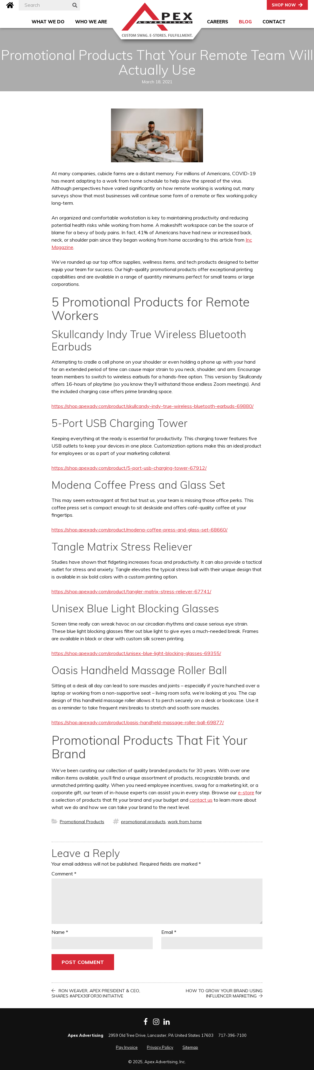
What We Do (48, 22)
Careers (217, 22)
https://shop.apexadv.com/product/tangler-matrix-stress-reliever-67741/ (131, 591)
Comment (64, 874)
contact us (201, 800)
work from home (185, 821)
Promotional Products (82, 821)
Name (60, 932)
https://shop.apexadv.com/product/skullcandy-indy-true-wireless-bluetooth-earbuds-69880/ (153, 406)
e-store (246, 792)
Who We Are (91, 22)
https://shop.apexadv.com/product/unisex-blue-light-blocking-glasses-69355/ (136, 653)
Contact (273, 22)
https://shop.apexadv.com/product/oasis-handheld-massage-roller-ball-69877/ (138, 722)
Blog (245, 22)
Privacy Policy (160, 1047)
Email (168, 932)
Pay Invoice (127, 1047)
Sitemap (190, 1047)
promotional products (143, 821)
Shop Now (284, 4)
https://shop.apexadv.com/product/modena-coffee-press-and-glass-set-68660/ (140, 530)
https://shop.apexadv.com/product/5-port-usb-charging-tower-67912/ (129, 468)
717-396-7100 (232, 1035)
